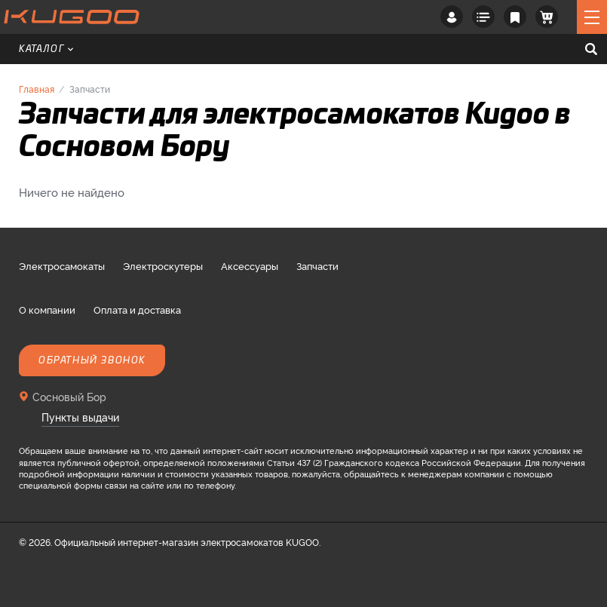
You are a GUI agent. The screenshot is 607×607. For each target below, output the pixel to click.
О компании (47, 309)
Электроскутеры (163, 265)
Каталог (46, 49)
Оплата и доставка (137, 309)
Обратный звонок (92, 360)
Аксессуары (249, 265)
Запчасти (317, 265)
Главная (36, 88)
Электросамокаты (62, 265)
